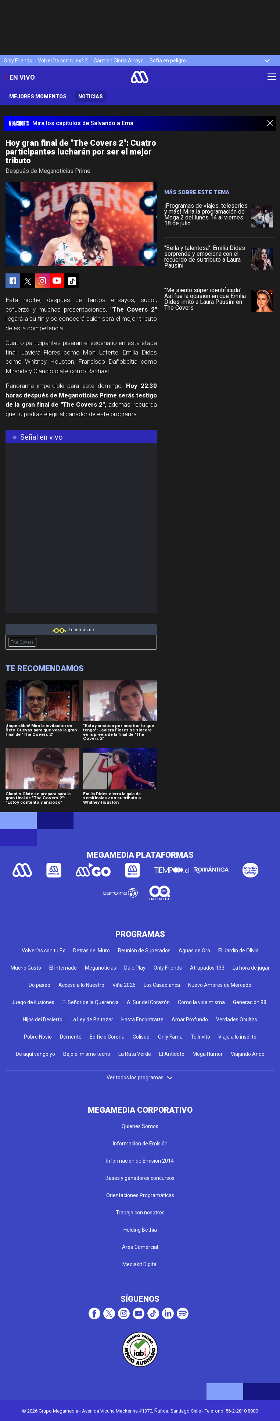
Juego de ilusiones (32, 1002)
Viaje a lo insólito (237, 1037)
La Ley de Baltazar (92, 1019)
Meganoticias (100, 968)
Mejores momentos (38, 96)
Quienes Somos (140, 1126)
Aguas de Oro (194, 950)
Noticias (90, 96)
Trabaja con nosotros (140, 1212)
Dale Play (135, 968)
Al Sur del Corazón (148, 1002)
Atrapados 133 (207, 968)
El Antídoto (171, 1054)
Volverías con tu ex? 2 (63, 60)
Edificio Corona (107, 1037)
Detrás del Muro (91, 950)
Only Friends (18, 60)
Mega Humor (208, 1054)
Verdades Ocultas (236, 1019)
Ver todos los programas (140, 1077)
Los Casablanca (162, 985)
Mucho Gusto (26, 968)
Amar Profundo (190, 1019)
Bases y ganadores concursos (140, 1178)
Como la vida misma (201, 1002)
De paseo (39, 985)
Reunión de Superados (144, 950)
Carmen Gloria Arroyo (119, 60)
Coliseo (141, 1037)
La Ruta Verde (134, 1054)
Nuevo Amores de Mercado (219, 985)
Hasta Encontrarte (142, 1019)
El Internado (63, 968)
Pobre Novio (38, 1037)
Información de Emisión (140, 1143)
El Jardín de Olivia (238, 950)
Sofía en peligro (168, 60)
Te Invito (200, 1037)
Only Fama (170, 1037)
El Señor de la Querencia (90, 1002)
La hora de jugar (251, 968)
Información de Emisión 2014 (140, 1161)
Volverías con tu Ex (43, 950)
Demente (71, 1037)
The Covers (22, 642)
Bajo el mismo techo (86, 1054)
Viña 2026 (124, 985)
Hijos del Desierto (42, 1019)
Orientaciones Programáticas (140, 1195)
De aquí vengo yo (35, 1054)
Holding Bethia (140, 1230)
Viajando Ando (248, 1054)
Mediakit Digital (140, 1264)
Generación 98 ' (251, 1002)
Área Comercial (140, 1247)
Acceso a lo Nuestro (81, 985)
